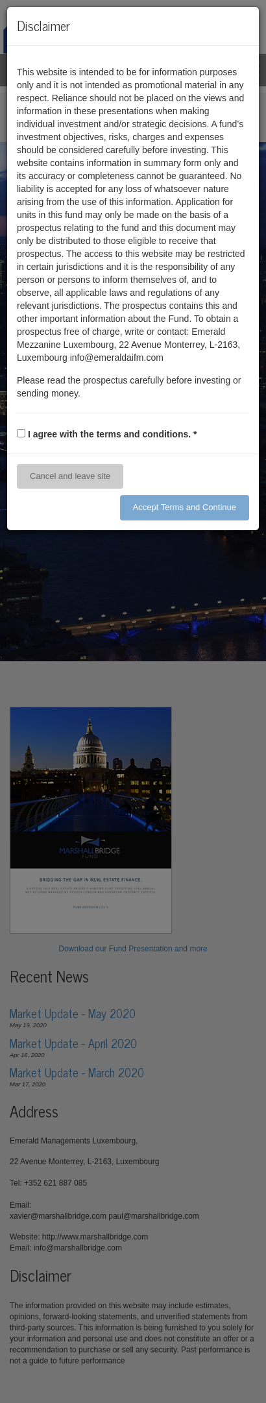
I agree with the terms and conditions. (112, 434)
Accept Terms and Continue (184, 507)
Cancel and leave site (70, 476)
